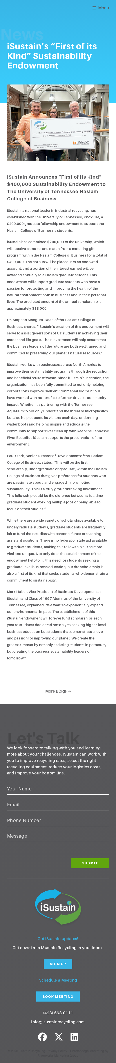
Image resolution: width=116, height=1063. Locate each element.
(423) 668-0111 (58, 1013)
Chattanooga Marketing (87, 1051)
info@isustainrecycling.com (58, 1022)
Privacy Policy (57, 1051)
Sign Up (58, 964)
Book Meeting (58, 997)
